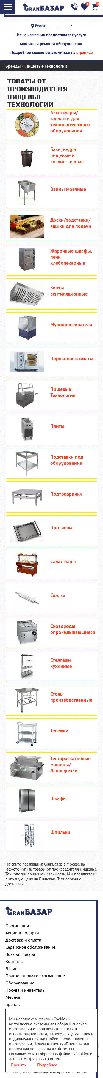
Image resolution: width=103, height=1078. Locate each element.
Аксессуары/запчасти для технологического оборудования (70, 122)
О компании (17, 925)
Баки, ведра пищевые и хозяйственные (67, 155)
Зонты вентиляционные (69, 291)
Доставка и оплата (23, 940)
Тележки (59, 731)
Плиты (57, 426)
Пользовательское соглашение (35, 975)
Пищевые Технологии (63, 392)
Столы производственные (71, 697)
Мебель (12, 997)
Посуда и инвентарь (24, 990)
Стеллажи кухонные (61, 663)
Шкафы (58, 798)
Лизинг (12, 968)
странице (84, 52)
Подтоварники (66, 494)
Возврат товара (20, 954)
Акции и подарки (22, 932)
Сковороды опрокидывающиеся (72, 629)
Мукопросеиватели (71, 325)
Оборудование (19, 983)
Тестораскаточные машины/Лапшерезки (70, 765)
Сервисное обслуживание (30, 947)
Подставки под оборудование (66, 460)
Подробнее (47, 1065)
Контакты (14, 961)
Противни (61, 528)
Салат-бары (63, 562)
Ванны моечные (68, 189)
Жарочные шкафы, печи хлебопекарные (71, 257)
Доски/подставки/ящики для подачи (70, 223)
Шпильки (60, 832)
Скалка (57, 595)
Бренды (13, 1004)
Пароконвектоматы (71, 358)
